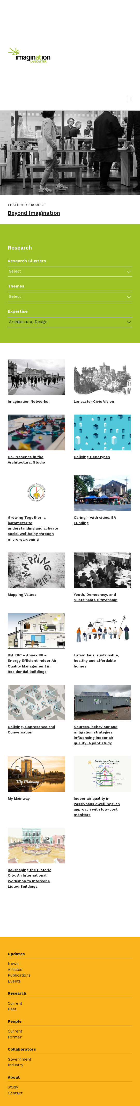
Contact (15, 1093)
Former (15, 1037)
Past (12, 1009)
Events (14, 981)
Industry (15, 1065)
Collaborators (22, 1049)
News (13, 963)
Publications (19, 975)
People (14, 1021)
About (14, 1077)
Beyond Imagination (34, 213)
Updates (16, 954)
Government (19, 1059)
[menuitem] (70, 969)
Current (15, 1003)
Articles (15, 969)
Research (17, 993)
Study (13, 1087)
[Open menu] (129, 99)
